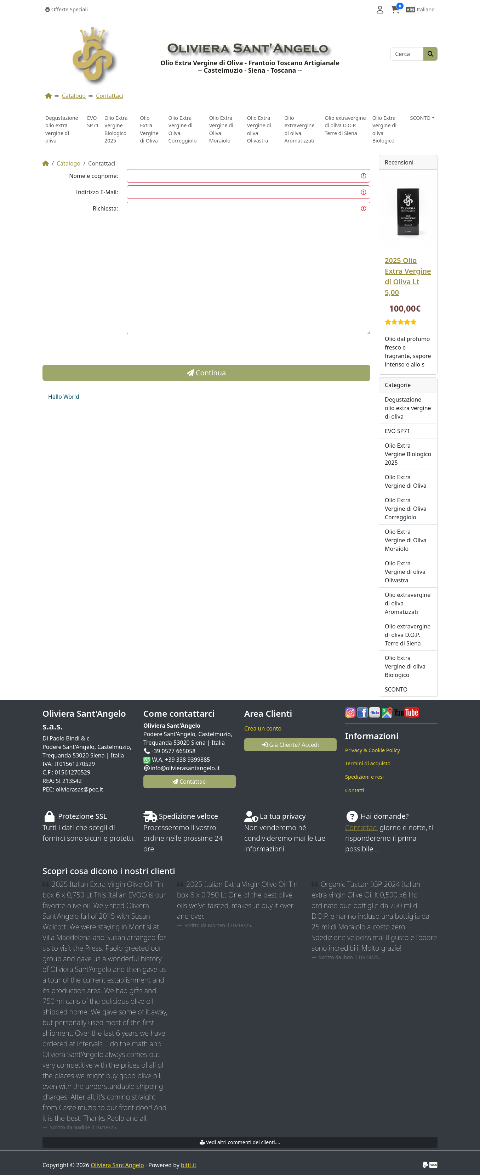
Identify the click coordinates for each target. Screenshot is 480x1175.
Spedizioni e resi (364, 776)
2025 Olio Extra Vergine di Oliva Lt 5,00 (408, 276)
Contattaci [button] (189, 781)
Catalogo (74, 96)
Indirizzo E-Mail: (97, 192)
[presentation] (180, 351)
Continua (206, 372)
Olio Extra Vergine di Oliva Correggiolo (182, 129)
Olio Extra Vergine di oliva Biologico (384, 129)
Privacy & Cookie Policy (372, 750)
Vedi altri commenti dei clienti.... (240, 1142)
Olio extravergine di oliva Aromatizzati (299, 129)
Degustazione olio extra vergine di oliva (61, 129)
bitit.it (188, 1165)
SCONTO (396, 689)
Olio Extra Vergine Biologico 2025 (116, 129)
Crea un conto (262, 728)
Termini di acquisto (367, 763)
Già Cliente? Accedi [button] (290, 745)
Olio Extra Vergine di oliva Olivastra (259, 129)
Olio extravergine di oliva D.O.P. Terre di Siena (345, 125)
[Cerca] (407, 54)
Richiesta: (105, 208)
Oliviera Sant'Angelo (117, 1165)
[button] (380, 9)
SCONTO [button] (420, 117)
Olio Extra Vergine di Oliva (149, 129)
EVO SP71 (93, 121)
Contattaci (109, 96)
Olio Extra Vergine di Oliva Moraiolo (221, 129)
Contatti (354, 790)
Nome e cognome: (93, 176)
